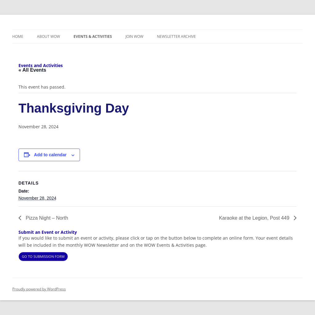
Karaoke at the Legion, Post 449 (255, 218)
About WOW (48, 36)
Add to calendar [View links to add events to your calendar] (50, 154)
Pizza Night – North (46, 218)
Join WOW (134, 36)
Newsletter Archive (176, 36)
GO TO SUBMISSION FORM (43, 256)
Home (17, 36)
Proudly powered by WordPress (39, 289)
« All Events (32, 70)
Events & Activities (93, 36)
